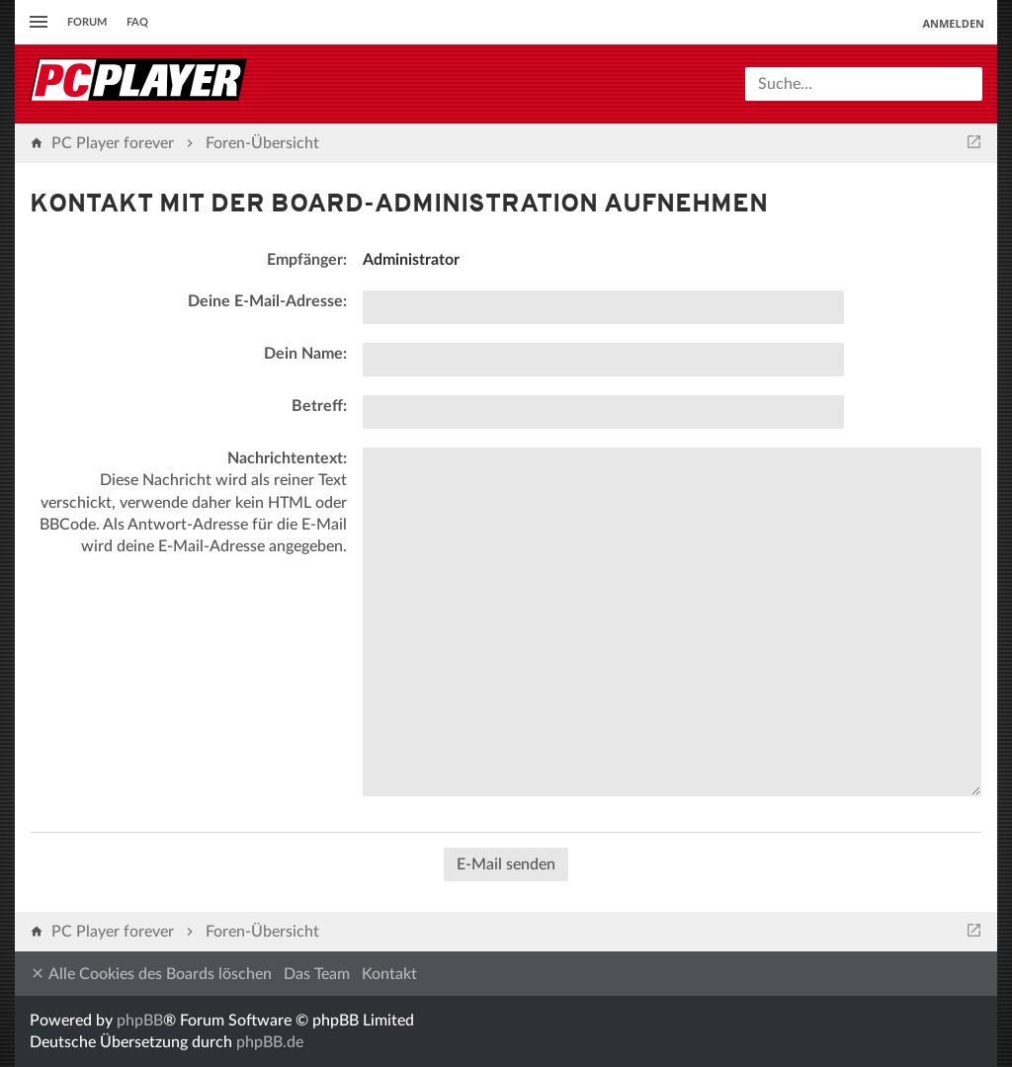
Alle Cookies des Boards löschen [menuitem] (151, 973)
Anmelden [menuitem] (953, 23)
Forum (87, 22)
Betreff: (319, 406)
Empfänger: (307, 260)
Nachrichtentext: (287, 458)
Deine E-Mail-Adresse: (267, 301)
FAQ (137, 22)
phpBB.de (269, 1042)
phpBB (140, 1020)
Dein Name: (305, 354)
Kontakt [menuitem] (389, 974)
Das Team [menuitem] (317, 974)
